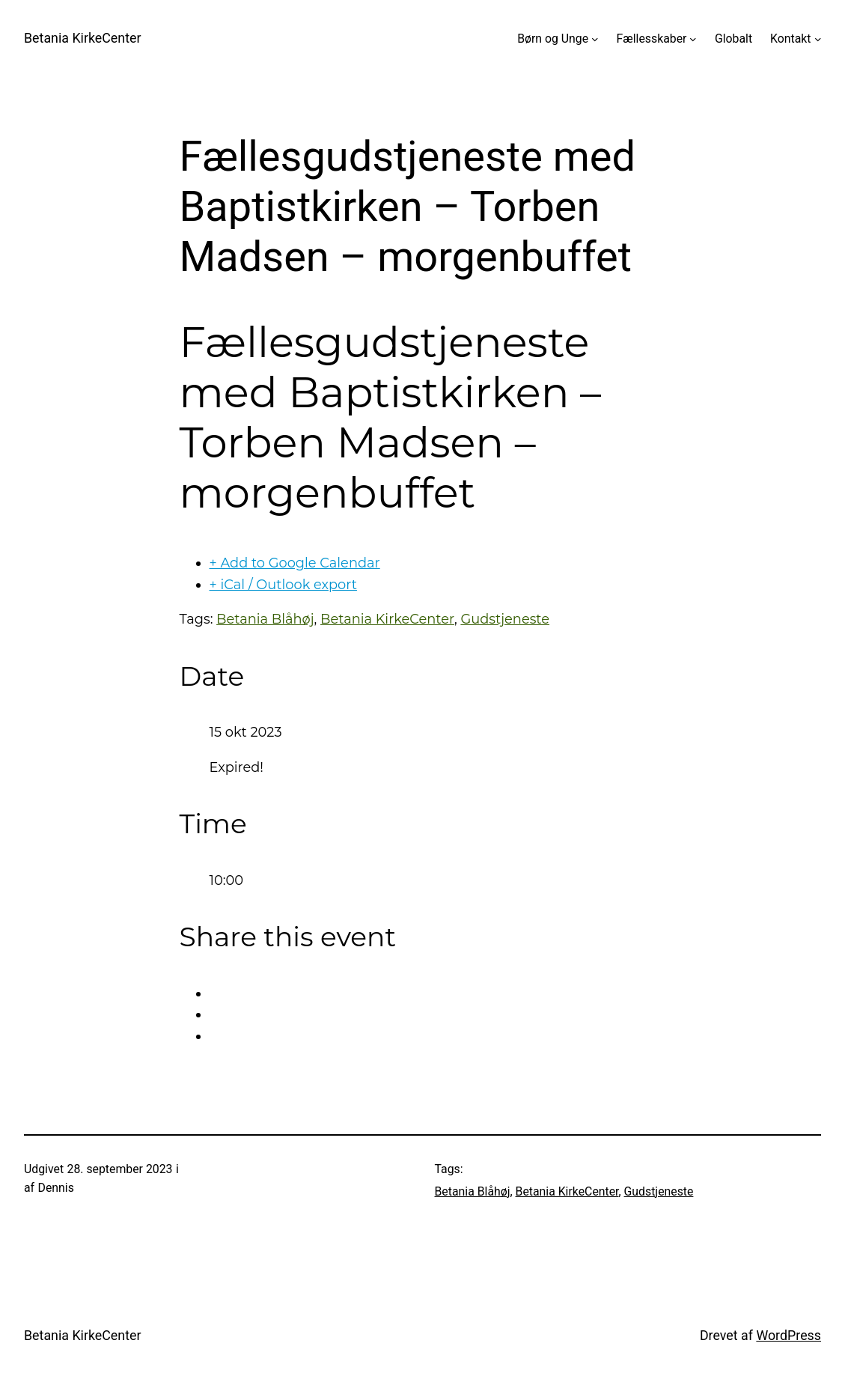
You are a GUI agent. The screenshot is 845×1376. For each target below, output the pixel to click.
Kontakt (790, 38)
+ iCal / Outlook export (283, 584)
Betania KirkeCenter (82, 38)
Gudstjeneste (504, 619)
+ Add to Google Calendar (295, 562)
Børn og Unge (552, 38)
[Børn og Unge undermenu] (595, 39)
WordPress (788, 1335)
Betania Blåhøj (265, 619)
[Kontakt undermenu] (818, 39)
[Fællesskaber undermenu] (693, 39)
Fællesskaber (652, 38)
